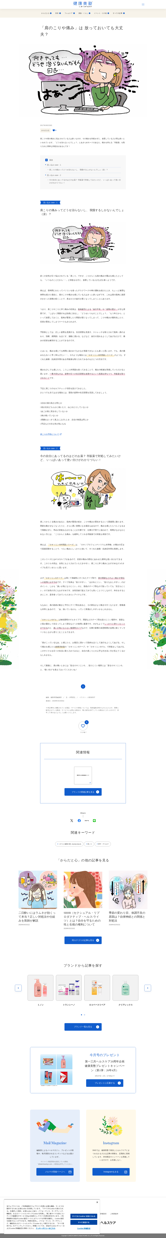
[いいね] (83, 725)
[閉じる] (97, 1202)
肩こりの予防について (49, 434)
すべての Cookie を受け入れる (83, 1216)
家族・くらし (84, 13)
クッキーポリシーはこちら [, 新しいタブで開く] (45, 1228)
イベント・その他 (101, 13)
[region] (52, 1216)
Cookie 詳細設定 (100, 1214)
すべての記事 (119, 13)
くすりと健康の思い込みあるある (70, 844)
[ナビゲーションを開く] (143, 4)
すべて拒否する (83, 1222)
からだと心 (46, 13)
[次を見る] (147, 988)
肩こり (89, 844)
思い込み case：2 (54, 175)
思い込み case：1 (54, 165)
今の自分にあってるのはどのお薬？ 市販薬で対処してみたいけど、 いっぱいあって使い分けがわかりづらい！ (85, 181)
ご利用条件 (114, 1214)
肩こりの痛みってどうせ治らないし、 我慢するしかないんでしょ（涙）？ (78, 170)
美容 (58, 13)
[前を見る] (18, 988)
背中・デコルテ (103, 844)
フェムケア (70, 13)
